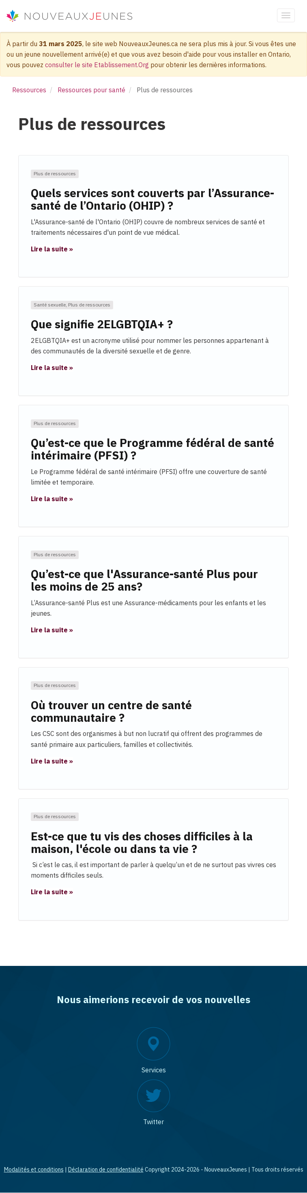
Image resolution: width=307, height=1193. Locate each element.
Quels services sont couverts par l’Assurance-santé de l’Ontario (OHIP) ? (152, 199)
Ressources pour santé (91, 90)
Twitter (153, 1122)
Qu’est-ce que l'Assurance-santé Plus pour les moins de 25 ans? (144, 580)
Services (154, 1070)
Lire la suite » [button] (52, 249)
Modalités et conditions (34, 1169)
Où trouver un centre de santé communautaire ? (111, 711)
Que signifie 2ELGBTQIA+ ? (102, 324)
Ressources (29, 90)
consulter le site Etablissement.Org (97, 65)
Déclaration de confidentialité (106, 1169)
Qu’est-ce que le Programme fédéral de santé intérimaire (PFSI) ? (152, 449)
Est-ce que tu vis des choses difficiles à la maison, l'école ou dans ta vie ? (142, 842)
